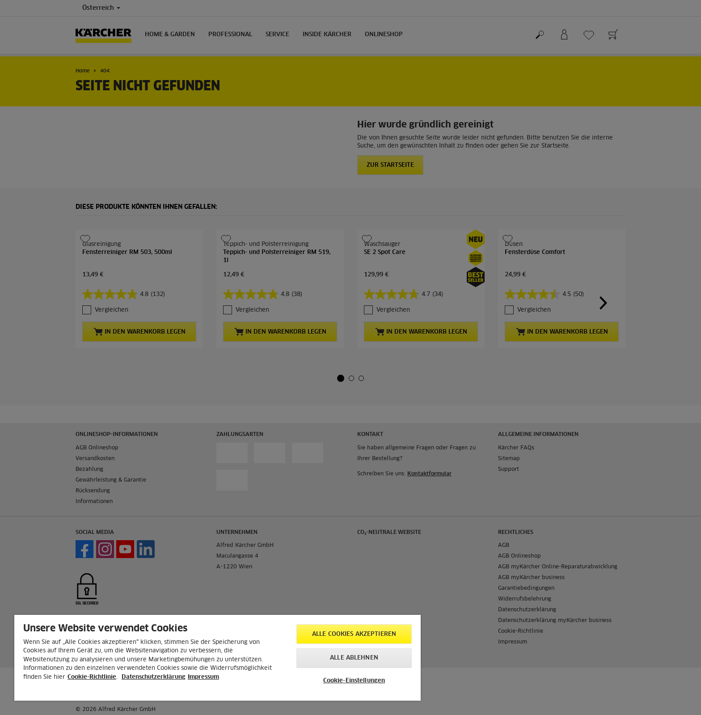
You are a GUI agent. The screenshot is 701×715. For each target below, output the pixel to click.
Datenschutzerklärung (154, 677)
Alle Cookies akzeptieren (354, 634)
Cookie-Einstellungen (354, 681)
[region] (217, 658)
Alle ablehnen (354, 658)
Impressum (203, 677)
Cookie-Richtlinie (92, 677)
